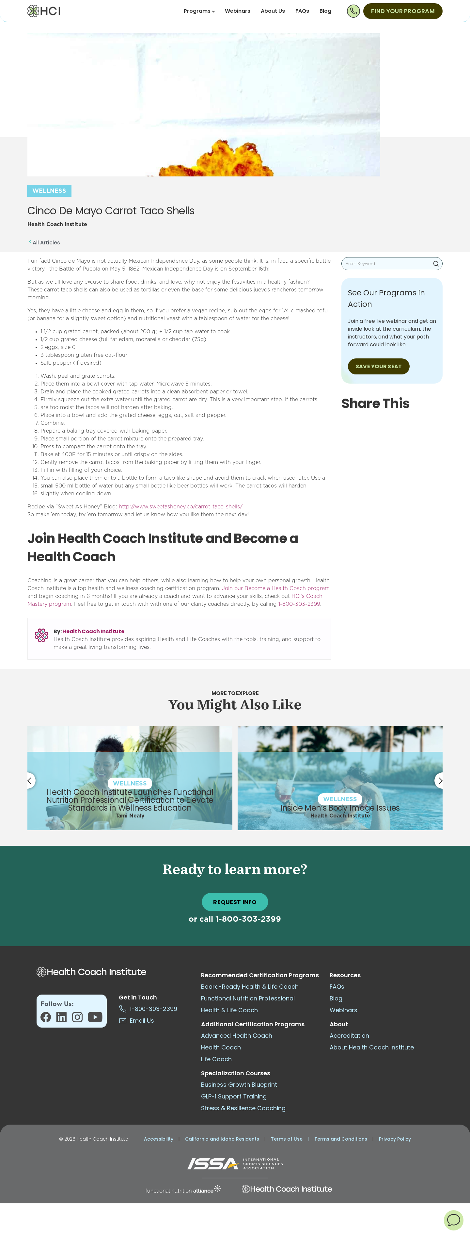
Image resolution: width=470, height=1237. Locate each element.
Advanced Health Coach (236, 1035)
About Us (273, 11)
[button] (453, 1220)
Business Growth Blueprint (239, 1084)
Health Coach (221, 1047)
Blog (325, 11)
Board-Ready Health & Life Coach (250, 986)
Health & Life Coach (229, 1010)
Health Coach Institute (93, 631)
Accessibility (158, 1139)
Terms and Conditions (340, 1139)
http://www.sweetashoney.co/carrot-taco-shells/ (181, 506)
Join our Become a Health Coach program (276, 588)
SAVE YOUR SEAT (379, 366)
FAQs (302, 11)
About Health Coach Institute (372, 1047)
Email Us (136, 1020)
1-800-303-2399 (299, 604)
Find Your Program (403, 11)
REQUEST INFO (235, 902)
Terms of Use (287, 1139)
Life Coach (216, 1059)
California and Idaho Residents (222, 1139)
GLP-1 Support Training (234, 1096)
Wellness (49, 191)
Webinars (237, 11)
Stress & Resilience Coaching (243, 1108)
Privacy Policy (395, 1139)
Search (436, 263)
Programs (199, 11)
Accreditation (349, 1035)
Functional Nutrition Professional (248, 998)
